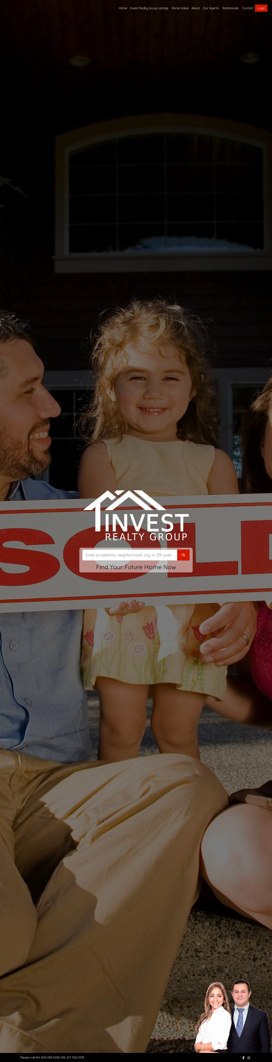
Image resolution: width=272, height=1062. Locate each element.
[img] (243, 1058)
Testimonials (230, 8)
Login (261, 8)
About (196, 8)
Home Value (180, 8)
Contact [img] (247, 8)
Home (123, 8)
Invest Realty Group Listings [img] (149, 8)
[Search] (129, 554)
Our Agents (211, 8)
